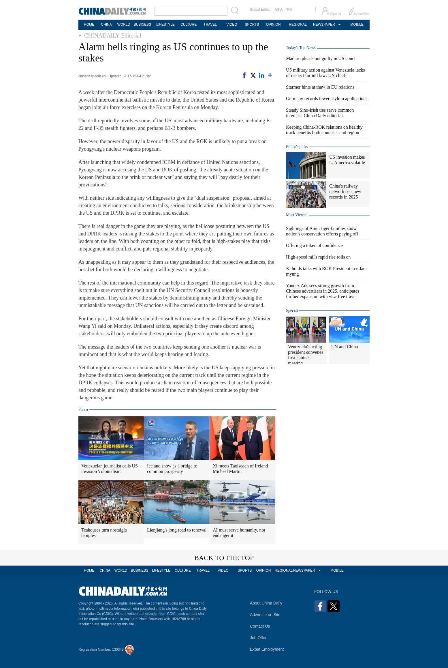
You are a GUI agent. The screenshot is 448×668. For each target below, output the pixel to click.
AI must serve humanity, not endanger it (239, 532)
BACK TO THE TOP (224, 558)
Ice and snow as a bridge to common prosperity (172, 468)
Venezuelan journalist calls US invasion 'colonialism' (109, 468)
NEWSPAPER (323, 25)
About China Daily (266, 603)
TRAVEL (210, 25)
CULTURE (188, 25)
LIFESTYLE (165, 25)
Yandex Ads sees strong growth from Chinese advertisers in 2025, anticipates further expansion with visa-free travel (322, 291)
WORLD (123, 25)
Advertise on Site (265, 614)
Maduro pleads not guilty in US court (320, 58)
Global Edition (261, 10)
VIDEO (231, 25)
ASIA (279, 10)
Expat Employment (267, 649)
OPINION (273, 25)
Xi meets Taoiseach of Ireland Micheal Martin (240, 468)
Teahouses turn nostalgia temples (104, 532)
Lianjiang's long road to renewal (176, 529)
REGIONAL (298, 25)
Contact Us (260, 626)
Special (292, 310)
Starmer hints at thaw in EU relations (320, 87)
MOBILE (356, 25)
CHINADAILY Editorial (112, 35)
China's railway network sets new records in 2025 (345, 191)
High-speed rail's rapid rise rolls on (318, 257)
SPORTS (252, 25)
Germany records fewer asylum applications (327, 98)
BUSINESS (142, 25)
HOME (89, 25)
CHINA (106, 25)
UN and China (344, 346)
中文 (289, 10)
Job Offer (258, 637)
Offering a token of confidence (314, 245)
